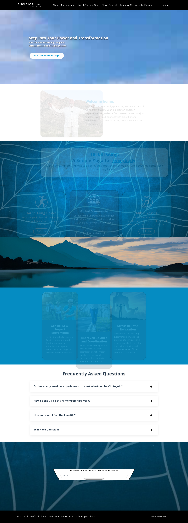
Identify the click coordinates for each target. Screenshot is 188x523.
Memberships (68, 5)
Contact (112, 5)
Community (136, 5)
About (56, 5)
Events (148, 5)
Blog (104, 5)
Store (97, 5)
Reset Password (159, 517)
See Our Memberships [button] (47, 55)
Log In (165, 5)
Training (124, 5)
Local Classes (85, 5)
